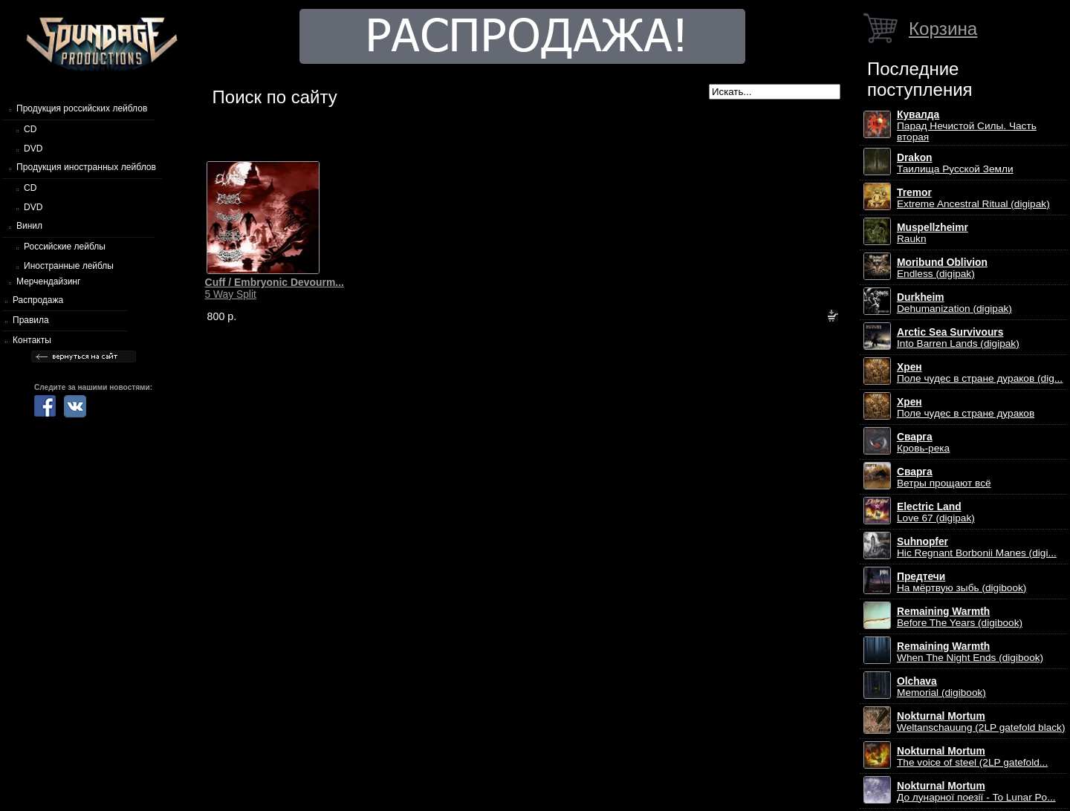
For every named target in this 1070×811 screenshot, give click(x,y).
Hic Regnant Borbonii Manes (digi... (977, 547)
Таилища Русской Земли (955, 163)
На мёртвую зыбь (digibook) (961, 582)
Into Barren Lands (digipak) (958, 338)
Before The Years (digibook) (959, 617)
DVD (33, 148)
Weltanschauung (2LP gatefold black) (981, 722)
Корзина (943, 29)
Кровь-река (923, 442)
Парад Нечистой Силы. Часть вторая (967, 126)
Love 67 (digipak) (936, 512)
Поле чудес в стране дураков (965, 408)
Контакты (32, 340)
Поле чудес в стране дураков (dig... (980, 373)
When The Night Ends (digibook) (970, 652)
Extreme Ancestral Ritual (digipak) (973, 198)
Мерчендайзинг (48, 281)
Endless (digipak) (942, 268)
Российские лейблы (65, 246)
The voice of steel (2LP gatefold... (972, 757)
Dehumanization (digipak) (954, 303)
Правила (31, 320)
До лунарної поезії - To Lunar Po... (976, 792)
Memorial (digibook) (941, 687)
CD (30, 129)
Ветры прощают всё (944, 477)
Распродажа (38, 300)
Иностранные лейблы (69, 266)
